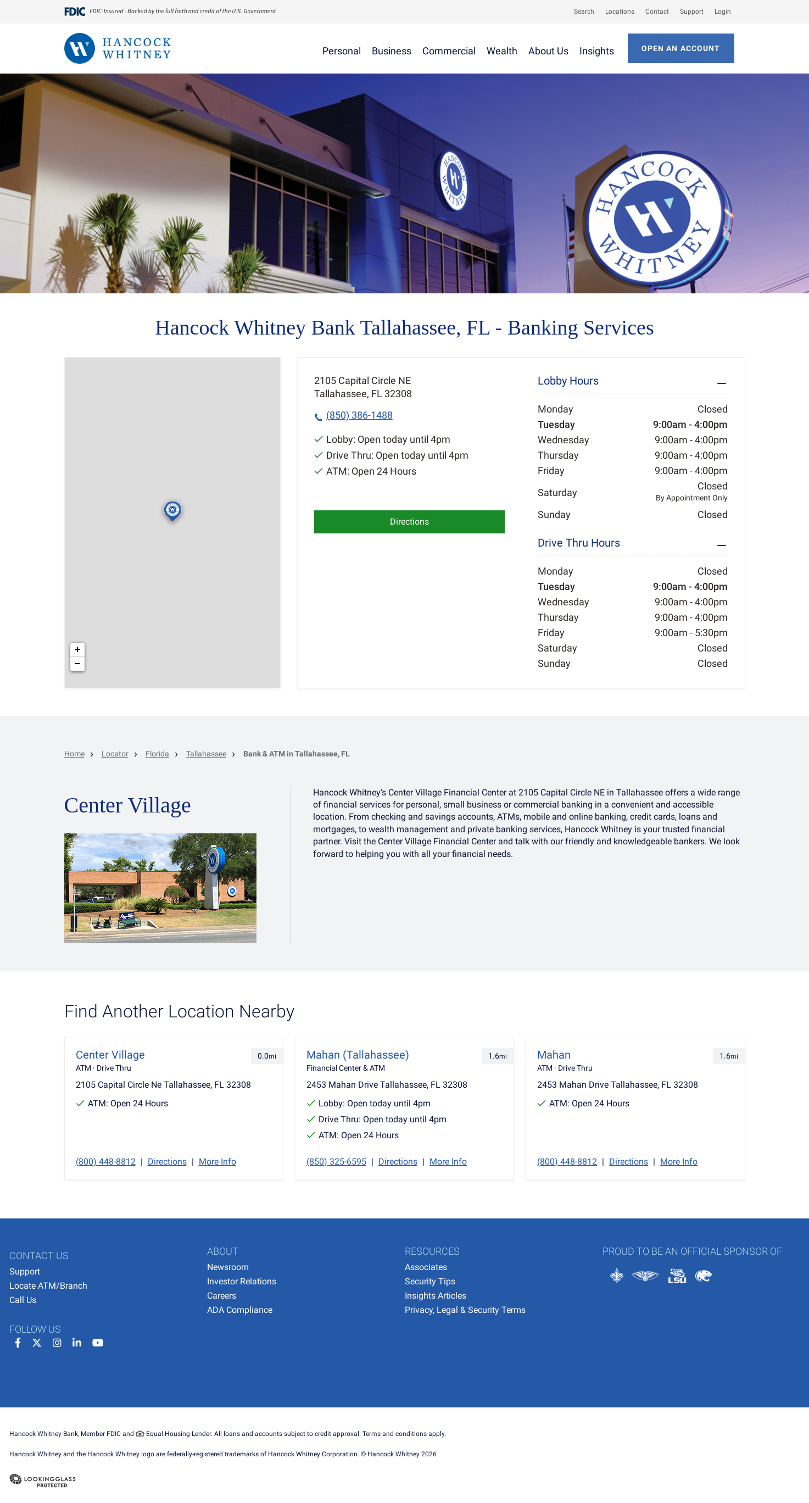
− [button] (78, 664)
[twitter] (36, 1341)
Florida (157, 753)
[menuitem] (578, 11)
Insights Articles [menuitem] (435, 1295)
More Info (217, 1161)
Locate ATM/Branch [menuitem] (48, 1286)
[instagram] (57, 1341)
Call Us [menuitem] (22, 1300)
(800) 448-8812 (106, 1161)
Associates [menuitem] (426, 1267)
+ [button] (78, 649)
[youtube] (98, 1341)
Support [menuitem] (24, 1271)
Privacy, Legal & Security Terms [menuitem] (465, 1310)
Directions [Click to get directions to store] (409, 521)
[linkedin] (77, 1341)
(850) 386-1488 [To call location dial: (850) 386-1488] (359, 415)
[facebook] (18, 1341)
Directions (167, 1161)
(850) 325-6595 (336, 1161)
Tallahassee (206, 753)
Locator (115, 753)
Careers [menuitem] (221, 1295)
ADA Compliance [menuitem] (239, 1310)
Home (74, 753)
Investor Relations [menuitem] (241, 1281)
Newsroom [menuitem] (228, 1267)
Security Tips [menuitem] (430, 1281)
